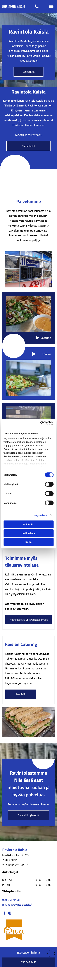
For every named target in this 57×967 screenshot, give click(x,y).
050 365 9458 (11, 899)
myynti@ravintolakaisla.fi (17, 904)
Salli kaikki (28, 524)
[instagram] (10, 913)
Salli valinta (28, 533)
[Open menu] (51, 6)
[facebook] (4, 913)
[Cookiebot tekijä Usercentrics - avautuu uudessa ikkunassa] (41, 423)
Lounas (46, 354)
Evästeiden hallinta (28, 952)
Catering (46, 338)
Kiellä (28, 542)
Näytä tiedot (41, 515)
